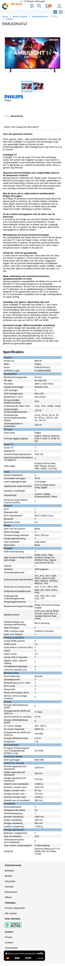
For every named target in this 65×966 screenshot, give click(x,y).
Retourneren (11, 892)
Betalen (8, 876)
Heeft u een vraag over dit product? (21, 127)
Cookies (9, 942)
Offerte (8, 897)
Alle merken (11, 913)
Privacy (8, 937)
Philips (9, 19)
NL (55, 12)
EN (60, 12)
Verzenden (10, 881)
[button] (60, 32)
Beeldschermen (39, 16)
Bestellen (9, 870)
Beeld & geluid (20, 16)
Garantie (9, 886)
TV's (54, 16)
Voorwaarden (11, 948)
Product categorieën (15, 908)
